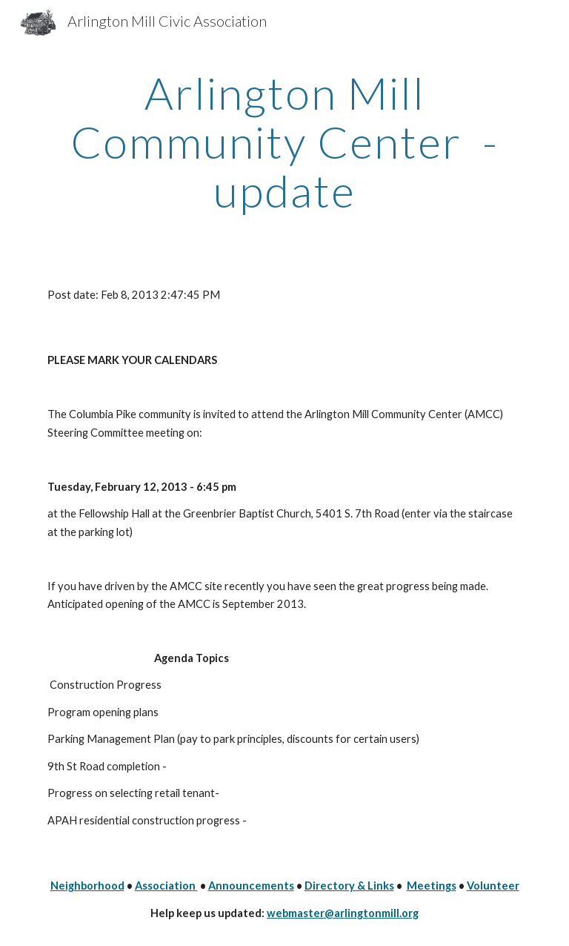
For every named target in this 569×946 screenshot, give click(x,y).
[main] (284, 141)
